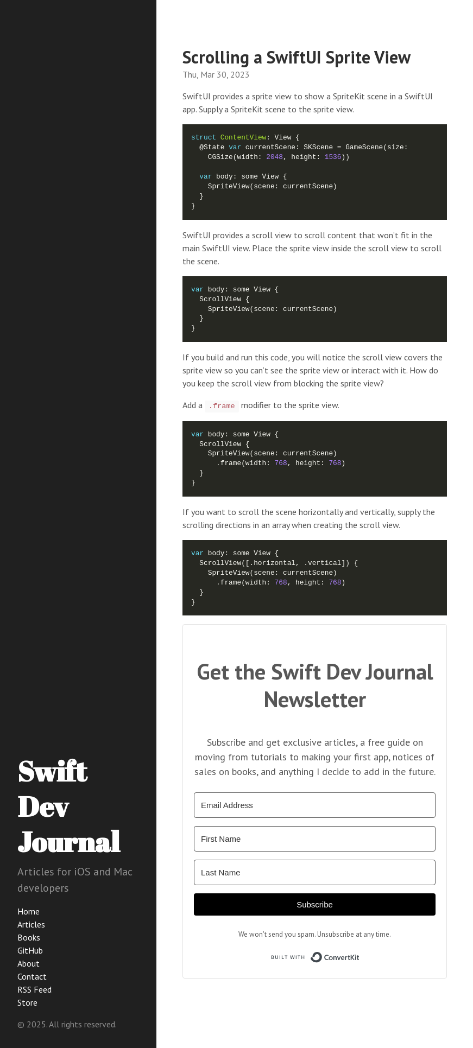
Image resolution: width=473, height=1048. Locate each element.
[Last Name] (315, 872)
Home (28, 911)
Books (28, 937)
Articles (31, 924)
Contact (32, 976)
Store (27, 1002)
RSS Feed (34, 989)
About (28, 963)
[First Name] (315, 839)
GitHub (30, 950)
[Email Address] (315, 805)
